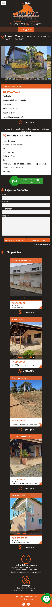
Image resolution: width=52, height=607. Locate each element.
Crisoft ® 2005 (26, 599)
